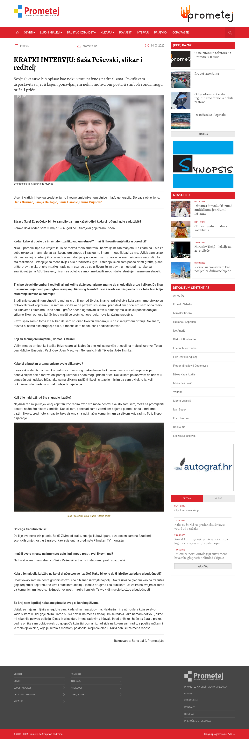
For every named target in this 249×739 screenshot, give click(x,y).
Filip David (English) (185, 356)
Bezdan (187, 498)
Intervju (143, 32)
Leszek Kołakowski (184, 435)
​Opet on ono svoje (187, 510)
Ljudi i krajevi (51, 32)
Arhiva (203, 134)
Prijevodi (160, 32)
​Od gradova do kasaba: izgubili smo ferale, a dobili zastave (213, 98)
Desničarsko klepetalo (210, 114)
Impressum (191, 700)
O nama (188, 693)
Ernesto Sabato (182, 304)
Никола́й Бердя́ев (184, 321)
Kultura (107, 32)
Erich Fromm (181, 418)
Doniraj (189, 714)
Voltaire (177, 392)
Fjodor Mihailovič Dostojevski (191, 365)
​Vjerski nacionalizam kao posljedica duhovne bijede (212, 269)
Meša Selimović (182, 383)
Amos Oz (178, 295)
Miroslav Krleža (182, 313)
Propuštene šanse (206, 73)
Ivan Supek (179, 409)
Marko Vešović (182, 400)
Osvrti (29, 32)
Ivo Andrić (179, 330)
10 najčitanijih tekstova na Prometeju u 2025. (212, 54)
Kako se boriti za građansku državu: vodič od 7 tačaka (199, 526)
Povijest (125, 32)
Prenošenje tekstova (197, 721)
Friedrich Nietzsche (184, 348)
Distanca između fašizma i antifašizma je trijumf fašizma (213, 209)
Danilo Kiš (179, 427)
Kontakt (189, 707)
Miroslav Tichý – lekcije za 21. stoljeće (212, 248)
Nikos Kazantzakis (184, 374)
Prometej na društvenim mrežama (205, 686)
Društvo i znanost (81, 32)
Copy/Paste (181, 32)
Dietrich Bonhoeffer (185, 339)
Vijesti (219, 498)
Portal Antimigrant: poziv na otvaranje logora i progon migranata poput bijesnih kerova (201, 543)
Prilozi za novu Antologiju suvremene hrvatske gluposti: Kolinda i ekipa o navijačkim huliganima (200, 557)
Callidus (231, 734)
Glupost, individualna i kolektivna (210, 228)
